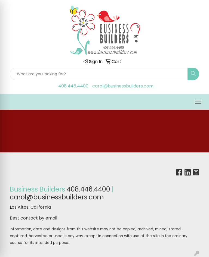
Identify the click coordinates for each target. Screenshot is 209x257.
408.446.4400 (73, 86)
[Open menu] (198, 101)
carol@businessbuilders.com (122, 86)
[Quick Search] (99, 74)
